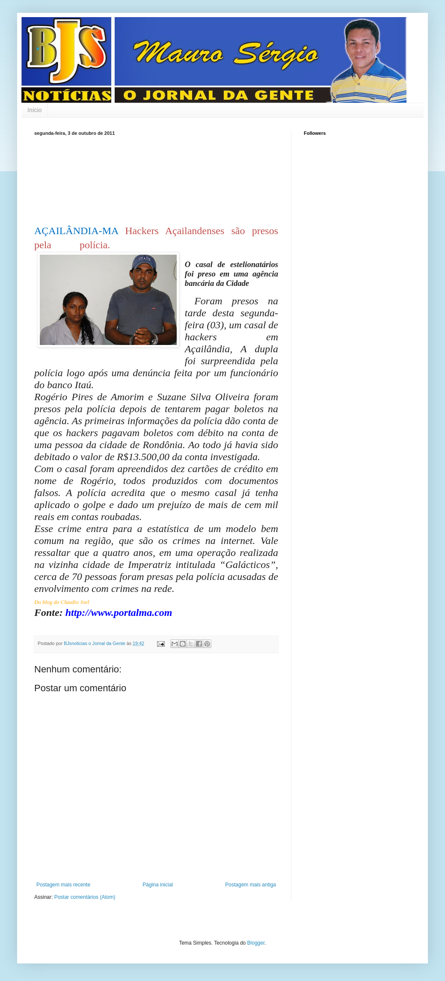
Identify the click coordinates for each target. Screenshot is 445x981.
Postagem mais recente (63, 885)
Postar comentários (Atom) (85, 897)
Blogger (256, 943)
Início (34, 110)
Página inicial (157, 885)
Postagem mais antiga (250, 885)
